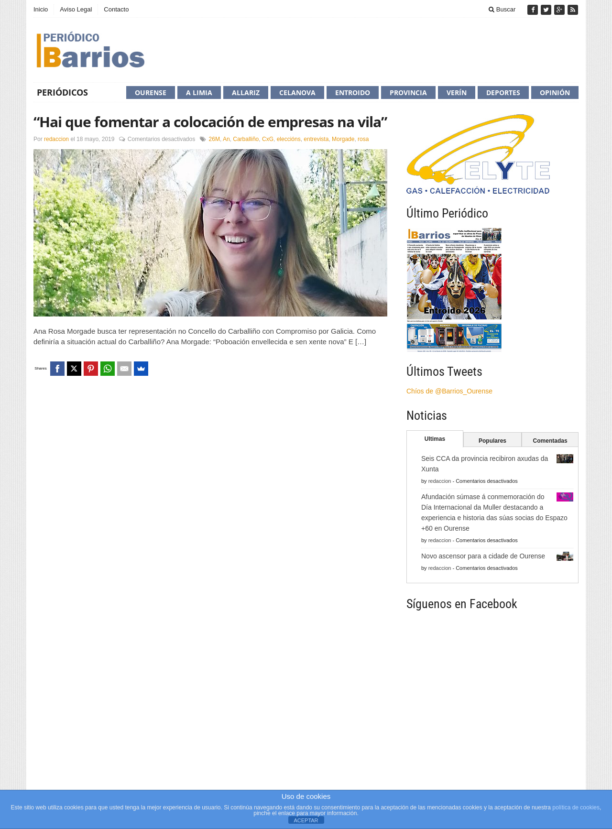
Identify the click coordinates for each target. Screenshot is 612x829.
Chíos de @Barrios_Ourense (449, 391)
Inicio (40, 9)
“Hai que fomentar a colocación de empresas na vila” (210, 121)
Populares (492, 440)
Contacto (116, 9)
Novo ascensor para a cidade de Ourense (483, 556)
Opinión (555, 92)
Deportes (503, 92)
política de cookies (576, 807)
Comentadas (550, 440)
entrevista (316, 139)
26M (214, 139)
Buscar (502, 9)
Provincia (408, 92)
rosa (363, 139)
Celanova (297, 92)
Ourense (150, 92)
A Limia (199, 92)
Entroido (352, 92)
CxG (267, 139)
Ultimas (435, 439)
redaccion (56, 139)
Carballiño (246, 139)
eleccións (289, 139)
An (226, 139)
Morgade (343, 139)
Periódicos (62, 92)
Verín (457, 92)
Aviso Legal (76, 9)
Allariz (246, 92)
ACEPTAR (306, 820)
